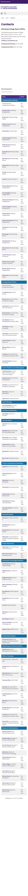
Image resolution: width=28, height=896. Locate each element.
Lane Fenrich (5, 306)
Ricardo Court (5, 299)
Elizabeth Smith (6, 241)
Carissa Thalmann (6, 254)
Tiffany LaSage (6, 764)
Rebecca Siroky (6, 347)
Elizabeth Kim (5, 430)
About (7, 18)
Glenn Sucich (5, 248)
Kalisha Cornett (6, 124)
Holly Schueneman (7, 507)
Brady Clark (5, 117)
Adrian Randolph (6, 693)
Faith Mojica (5, 326)
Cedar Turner (5, 398)
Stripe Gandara (6, 313)
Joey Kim (4, 179)
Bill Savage (5, 234)
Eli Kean (4, 172)
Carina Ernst (5, 487)
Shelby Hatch (5, 165)
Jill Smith (4, 384)
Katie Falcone (5, 649)
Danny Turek (5, 458)
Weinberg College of (9, 7)
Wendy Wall (5, 536)
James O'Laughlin (6, 206)
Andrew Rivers (6, 213)
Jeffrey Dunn (5, 752)
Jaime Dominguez (6, 138)
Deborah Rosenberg (7, 220)
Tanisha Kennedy (6, 757)
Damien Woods (6, 790)
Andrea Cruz (5, 517)
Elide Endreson (6, 524)
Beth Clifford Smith (7, 553)
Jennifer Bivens (6, 563)
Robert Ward (5, 275)
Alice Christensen (6, 745)
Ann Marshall (5, 319)
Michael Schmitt (6, 707)
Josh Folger (5, 413)
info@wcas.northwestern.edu (9, 40)
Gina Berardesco (6, 738)
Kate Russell (5, 451)
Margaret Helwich (6, 577)
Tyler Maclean (5, 591)
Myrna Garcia (5, 158)
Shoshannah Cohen (7, 639)
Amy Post (4, 687)
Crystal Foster (6, 494)
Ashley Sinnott (6, 378)
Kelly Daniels (5, 131)
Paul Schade (5, 618)
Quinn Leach (5, 437)
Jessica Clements (6, 473)
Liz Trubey (4, 354)
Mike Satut (5, 612)
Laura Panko (5, 333)
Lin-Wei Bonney (6, 292)
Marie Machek (5, 673)
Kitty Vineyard (6, 783)
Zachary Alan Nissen (7, 199)
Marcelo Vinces (6, 268)
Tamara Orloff (5, 444)
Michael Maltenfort (7, 186)
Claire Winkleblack (7, 361)
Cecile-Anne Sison (7, 622)
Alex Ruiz (4, 605)
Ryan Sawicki (5, 530)
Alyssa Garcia (5, 151)
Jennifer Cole (5, 666)
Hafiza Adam (5, 547)
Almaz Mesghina (6, 193)
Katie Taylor (5, 391)
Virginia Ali (5, 466)
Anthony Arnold (6, 731)
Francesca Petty (6, 680)
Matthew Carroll (6, 570)
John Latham (5, 771)
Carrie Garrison (6, 501)
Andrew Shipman (6, 340)
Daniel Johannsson (7, 584)
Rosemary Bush (6, 110)
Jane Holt (4, 423)
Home (2, 18)
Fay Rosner (5, 227)
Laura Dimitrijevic (6, 405)
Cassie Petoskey (6, 371)
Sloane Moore (5, 598)
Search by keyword (14, 91)
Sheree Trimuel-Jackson (8, 261)
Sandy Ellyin (5, 480)
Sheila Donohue (6, 144)
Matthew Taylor (6, 629)
